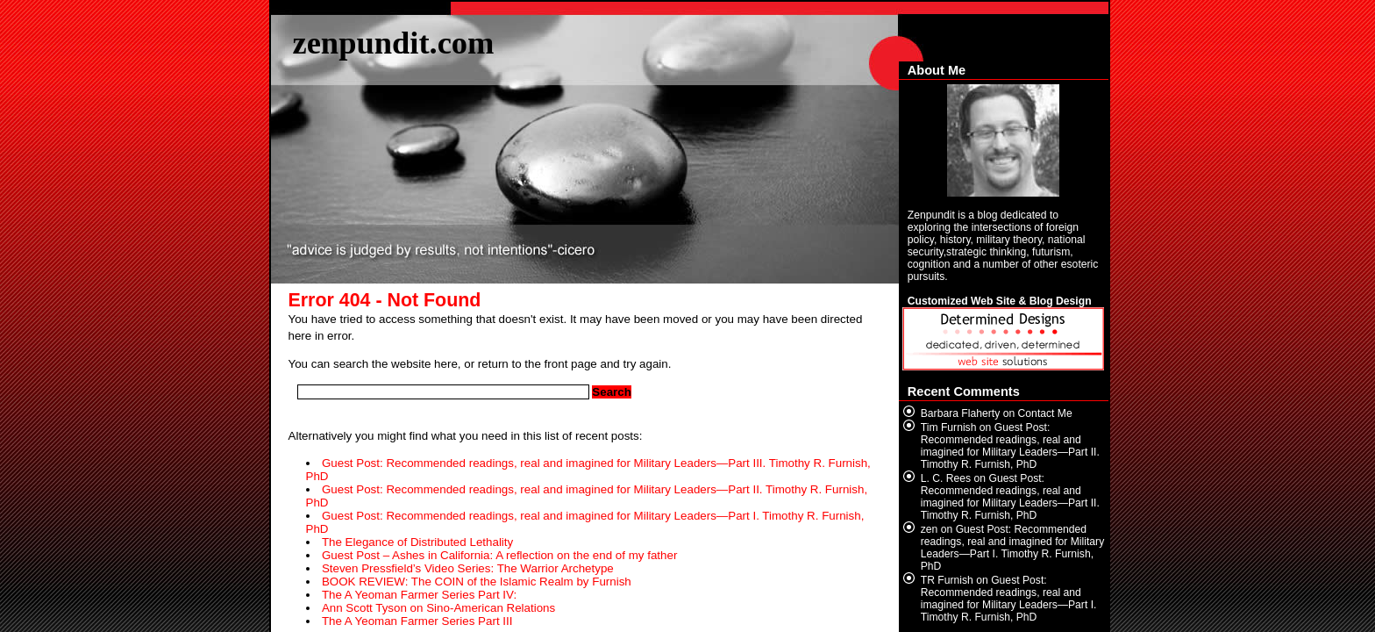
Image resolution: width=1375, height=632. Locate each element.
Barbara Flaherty (961, 413)
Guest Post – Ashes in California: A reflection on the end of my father (499, 555)
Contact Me (1045, 413)
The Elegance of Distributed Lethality (417, 542)
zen (929, 529)
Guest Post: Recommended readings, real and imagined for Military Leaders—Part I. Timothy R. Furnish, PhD (1012, 547)
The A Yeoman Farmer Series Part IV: (419, 594)
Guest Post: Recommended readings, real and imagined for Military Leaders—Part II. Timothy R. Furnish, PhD (1010, 445)
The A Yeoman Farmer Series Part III (417, 621)
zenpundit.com (394, 43)
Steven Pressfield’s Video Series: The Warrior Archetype (468, 568)
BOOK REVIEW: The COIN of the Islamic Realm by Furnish (476, 581)
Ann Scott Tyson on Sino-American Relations (438, 607)
